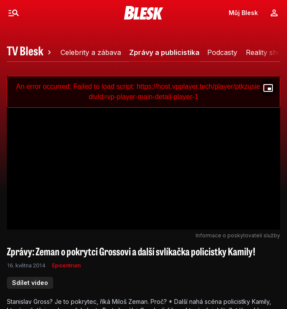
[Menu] (13, 12)
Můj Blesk (243, 12)
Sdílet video (30, 282)
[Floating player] (268, 88)
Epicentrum (66, 265)
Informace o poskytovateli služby (238, 235)
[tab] (30, 52)
